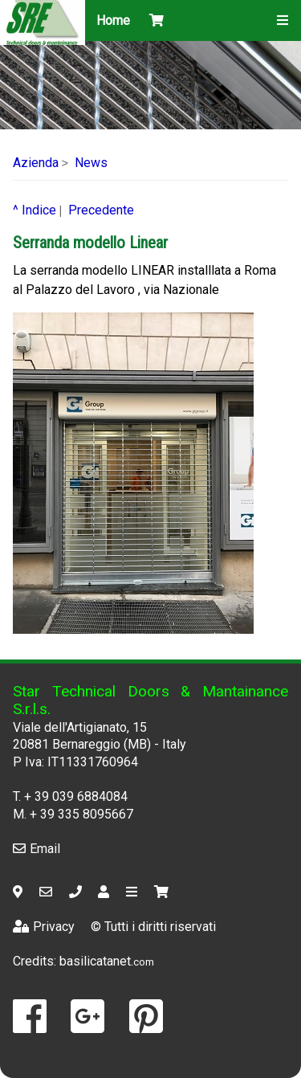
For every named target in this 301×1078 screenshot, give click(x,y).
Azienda (36, 162)
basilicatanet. (106, 961)
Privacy (44, 926)
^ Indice (34, 210)
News (91, 162)
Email (36, 848)
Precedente (101, 210)
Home (113, 20)
